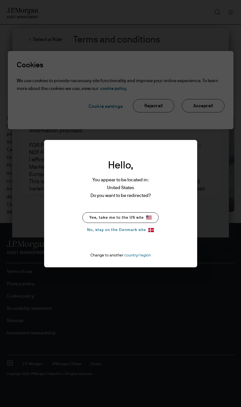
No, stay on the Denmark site (120, 230)
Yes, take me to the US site (120, 217)
